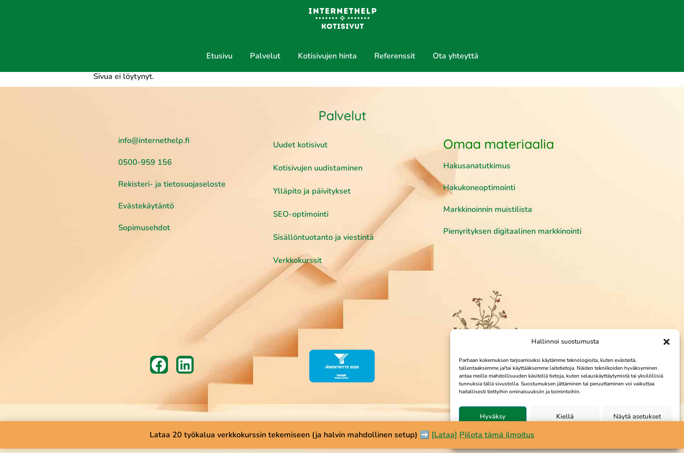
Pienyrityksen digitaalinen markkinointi (512, 231)
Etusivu (219, 56)
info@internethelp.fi (153, 140)
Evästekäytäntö (146, 206)
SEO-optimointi (300, 214)
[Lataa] (444, 434)
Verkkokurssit (297, 260)
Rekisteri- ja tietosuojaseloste (172, 184)
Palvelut (265, 56)
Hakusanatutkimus (476, 165)
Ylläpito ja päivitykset (312, 191)
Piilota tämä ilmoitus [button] (496, 434)
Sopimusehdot (144, 227)
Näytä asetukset (637, 416)
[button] (666, 341)
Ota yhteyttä (456, 56)
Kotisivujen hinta (327, 56)
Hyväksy (493, 416)
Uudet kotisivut (300, 145)
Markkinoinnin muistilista (488, 209)
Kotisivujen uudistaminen (318, 168)
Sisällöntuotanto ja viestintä (323, 237)
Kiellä (565, 416)
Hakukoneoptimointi (480, 187)
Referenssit (394, 56)
